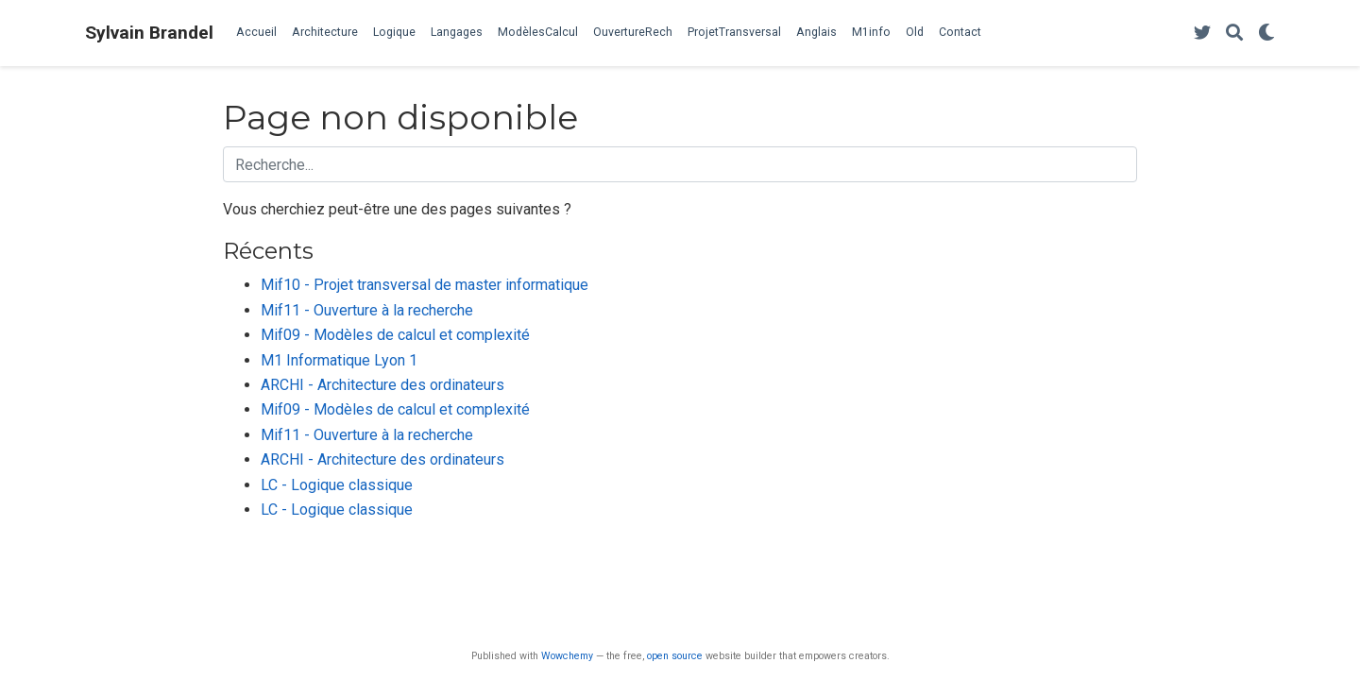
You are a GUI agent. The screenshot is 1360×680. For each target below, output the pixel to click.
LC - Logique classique (337, 485)
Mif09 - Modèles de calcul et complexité (395, 335)
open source (675, 656)
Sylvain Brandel (149, 32)
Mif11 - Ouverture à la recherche (367, 310)
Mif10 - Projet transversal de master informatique (424, 285)
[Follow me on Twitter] (1202, 33)
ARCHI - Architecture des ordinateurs (382, 385)
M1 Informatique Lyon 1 (339, 360)
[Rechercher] (1234, 33)
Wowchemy (567, 656)
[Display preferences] (1266, 33)
